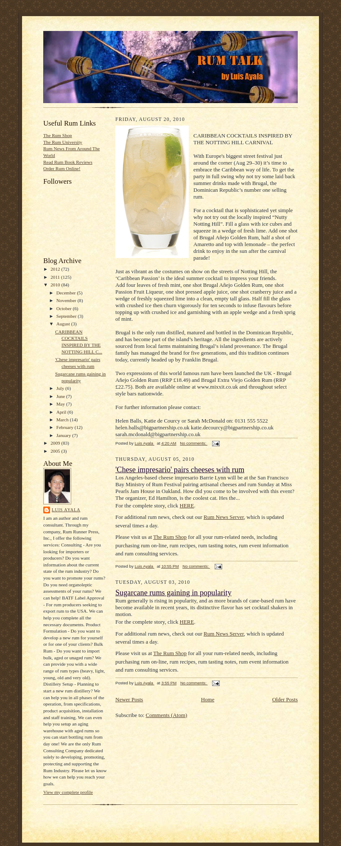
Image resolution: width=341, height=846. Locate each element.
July (60, 388)
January (64, 435)
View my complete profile (68, 792)
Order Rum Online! (62, 168)
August (63, 323)
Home (208, 699)
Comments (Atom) (166, 715)
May (61, 403)
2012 (55, 269)
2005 (55, 451)
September (67, 316)
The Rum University (62, 142)
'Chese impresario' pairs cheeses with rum (179, 469)
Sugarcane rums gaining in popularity (173, 592)
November (67, 300)
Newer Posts (129, 699)
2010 (55, 284)
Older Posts (285, 699)
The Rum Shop (57, 135)
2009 (55, 442)
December (66, 292)
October (64, 308)
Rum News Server (224, 517)
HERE (187, 505)
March (63, 419)
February (65, 427)
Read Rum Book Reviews (67, 162)
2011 (55, 277)
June (61, 396)
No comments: (193, 443)
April (61, 412)
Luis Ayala (66, 509)
